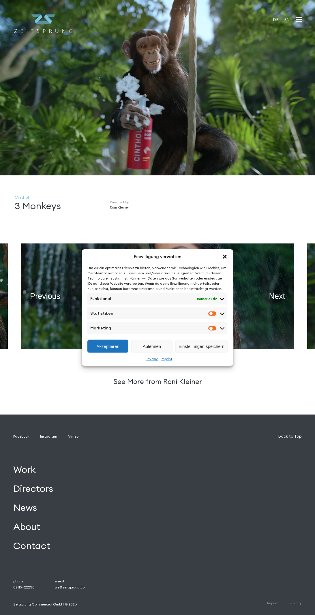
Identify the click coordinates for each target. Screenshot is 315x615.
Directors (33, 489)
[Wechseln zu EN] (286, 19)
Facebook (21, 436)
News (25, 507)
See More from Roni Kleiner (157, 381)
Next (277, 296)
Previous (45, 296)
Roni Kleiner (119, 207)
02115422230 (24, 587)
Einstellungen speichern (201, 346)
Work (24, 470)
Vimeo (73, 436)
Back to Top (290, 436)
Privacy (152, 359)
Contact (31, 546)
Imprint (166, 359)
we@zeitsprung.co (70, 587)
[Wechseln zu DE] (275, 19)
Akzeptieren (108, 346)
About (26, 526)
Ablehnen (152, 346)
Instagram (48, 436)
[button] (225, 256)
